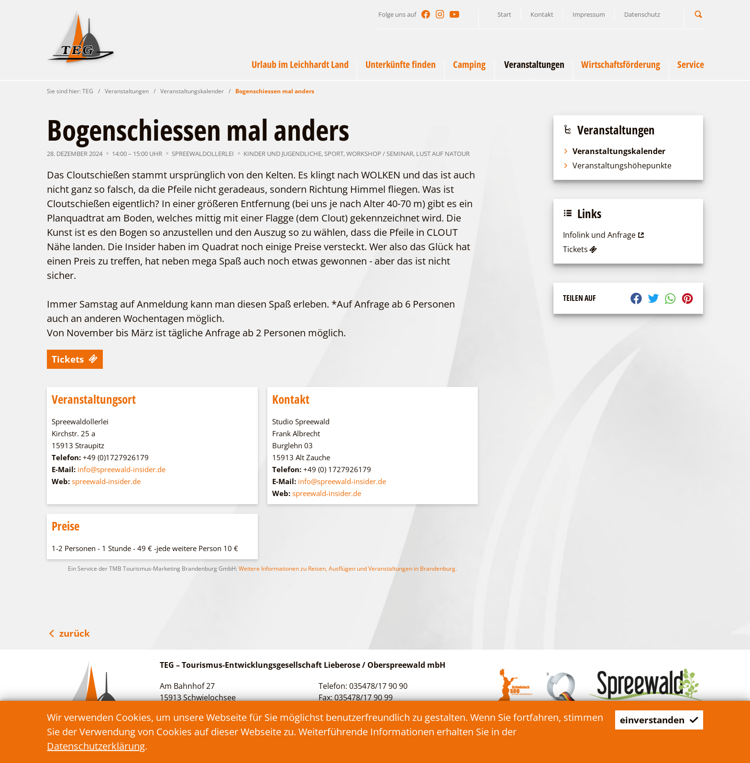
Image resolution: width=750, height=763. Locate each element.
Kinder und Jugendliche (282, 153)
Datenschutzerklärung (96, 746)
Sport (333, 153)
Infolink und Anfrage (604, 235)
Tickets (76, 359)
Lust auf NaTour (443, 153)
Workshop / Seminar (379, 153)
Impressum (589, 14)
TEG (87, 91)
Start (504, 14)
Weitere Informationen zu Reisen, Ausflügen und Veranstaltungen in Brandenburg (347, 568)
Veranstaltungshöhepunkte (617, 165)
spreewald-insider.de (106, 481)
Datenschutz (642, 14)
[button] (698, 14)
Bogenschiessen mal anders (274, 91)
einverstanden (656, 719)
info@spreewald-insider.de (121, 469)
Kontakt (541, 14)
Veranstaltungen (127, 91)
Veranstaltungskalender (192, 91)
